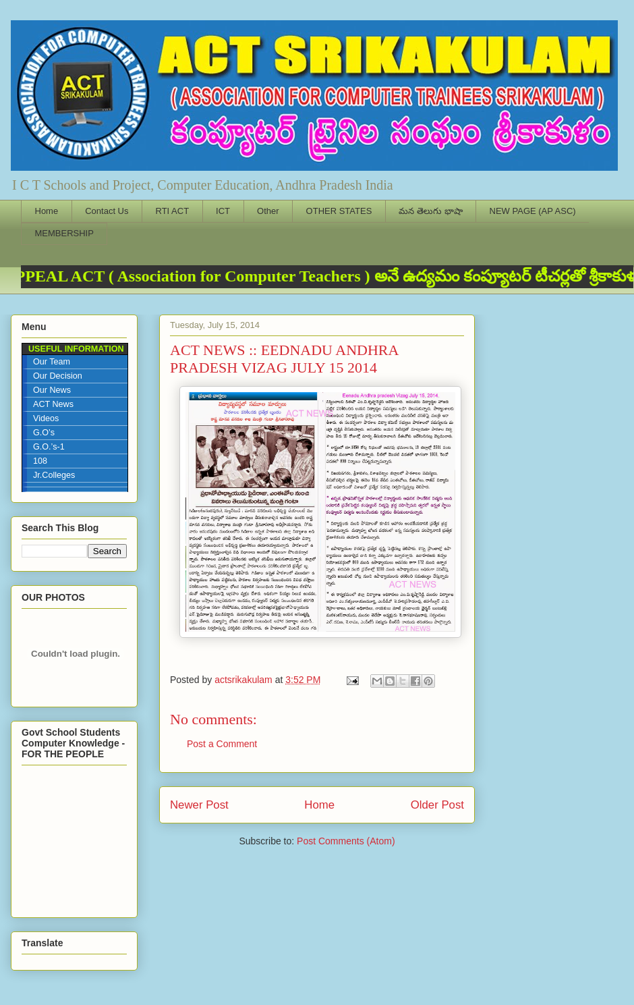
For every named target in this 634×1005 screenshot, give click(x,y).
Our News (52, 390)
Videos (46, 418)
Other (268, 211)
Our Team (51, 361)
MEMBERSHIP (64, 233)
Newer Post (199, 804)
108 (40, 461)
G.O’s (44, 432)
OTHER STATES (339, 211)
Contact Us (106, 211)
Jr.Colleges (54, 475)
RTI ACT (173, 211)
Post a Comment (222, 743)
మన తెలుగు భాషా (430, 211)
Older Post (437, 804)
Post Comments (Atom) (346, 841)
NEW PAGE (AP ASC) (533, 211)
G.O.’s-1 (49, 447)
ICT (223, 211)
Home (47, 211)
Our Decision (57, 376)
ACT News (53, 404)
